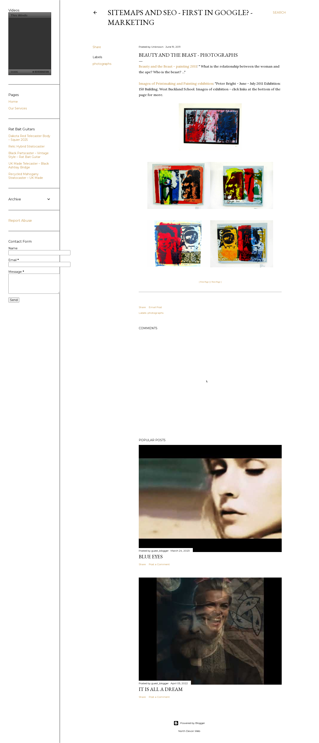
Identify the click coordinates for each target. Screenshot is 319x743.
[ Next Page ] (216, 282)
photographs (102, 64)
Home (13, 102)
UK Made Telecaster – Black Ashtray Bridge (28, 165)
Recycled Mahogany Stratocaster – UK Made (25, 176)
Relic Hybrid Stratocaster (26, 146)
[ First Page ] (204, 282)
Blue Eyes (151, 556)
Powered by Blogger (189, 723)
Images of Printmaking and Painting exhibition (176, 83)
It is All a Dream (161, 689)
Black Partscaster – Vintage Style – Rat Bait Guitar (28, 155)
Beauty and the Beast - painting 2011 (168, 66)
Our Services (17, 108)
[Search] (279, 13)
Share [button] (97, 47)
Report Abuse (20, 221)
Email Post (155, 307)
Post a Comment (159, 564)
